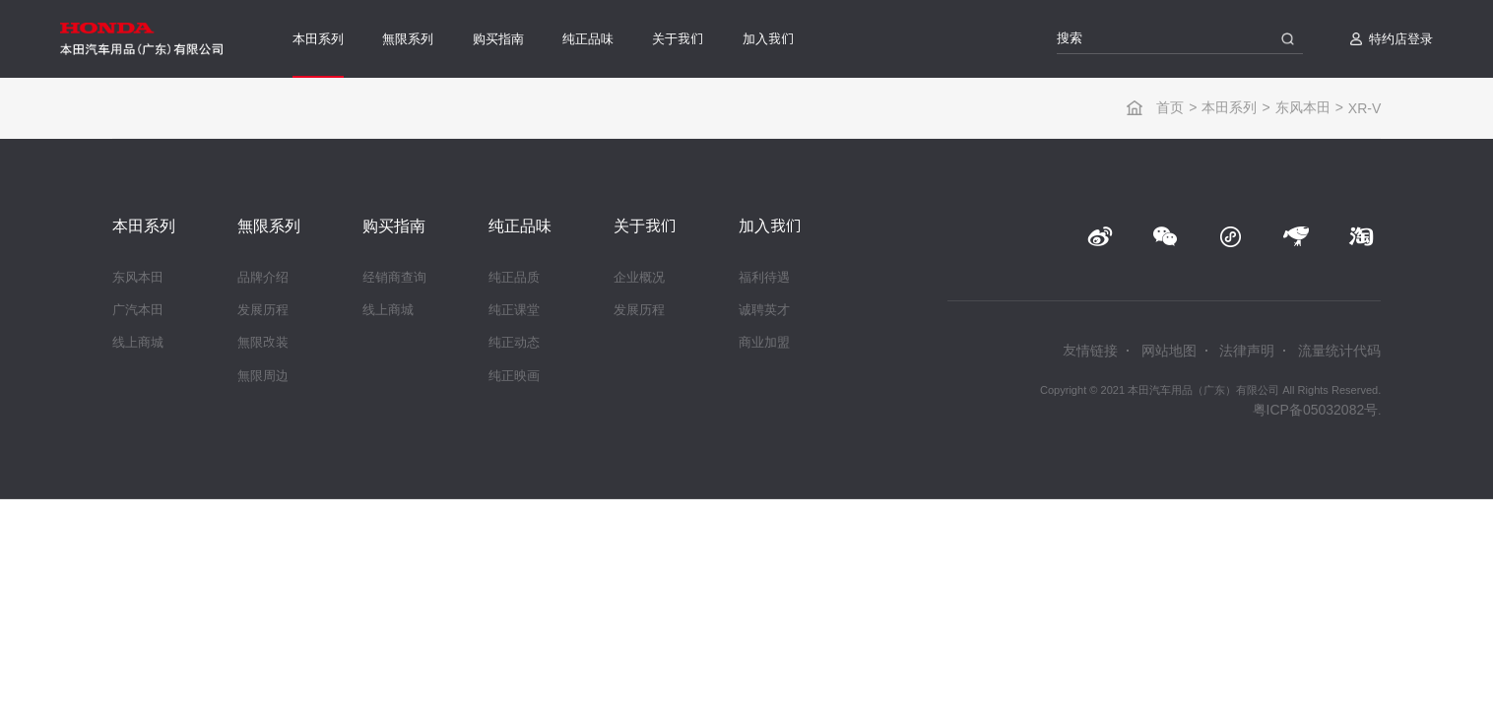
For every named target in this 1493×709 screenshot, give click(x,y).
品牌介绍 (263, 277)
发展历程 (263, 309)
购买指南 (498, 38)
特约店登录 (1401, 38)
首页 (1170, 107)
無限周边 (263, 375)
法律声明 (1246, 350)
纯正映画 (514, 375)
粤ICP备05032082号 (1316, 410)
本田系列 (318, 38)
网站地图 (1169, 350)
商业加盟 (764, 342)
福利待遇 (764, 277)
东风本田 (1303, 107)
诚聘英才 (764, 309)
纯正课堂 (514, 309)
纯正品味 (588, 38)
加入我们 (768, 38)
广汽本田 (137, 309)
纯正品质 (514, 277)
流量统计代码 (1339, 350)
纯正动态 (514, 342)
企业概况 (639, 277)
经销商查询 (394, 277)
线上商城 (137, 342)
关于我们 (677, 38)
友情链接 (1090, 350)
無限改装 (263, 342)
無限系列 (407, 38)
